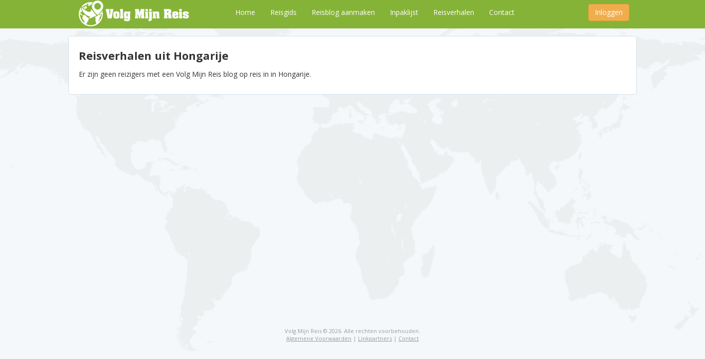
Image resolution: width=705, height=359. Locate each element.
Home (245, 12)
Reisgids (283, 12)
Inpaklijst (404, 12)
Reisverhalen (453, 12)
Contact (502, 12)
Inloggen (609, 12)
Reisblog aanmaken (343, 12)
